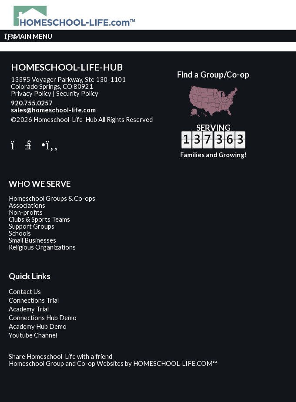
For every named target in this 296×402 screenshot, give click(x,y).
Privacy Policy (31, 93)
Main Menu (28, 36)
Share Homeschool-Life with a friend (60, 356)
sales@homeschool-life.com (53, 110)
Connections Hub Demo (43, 317)
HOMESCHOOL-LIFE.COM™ (175, 363)
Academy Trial (29, 309)
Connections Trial (34, 300)
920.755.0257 (32, 103)
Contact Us (25, 291)
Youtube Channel (33, 335)
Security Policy (77, 93)
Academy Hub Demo (38, 326)
